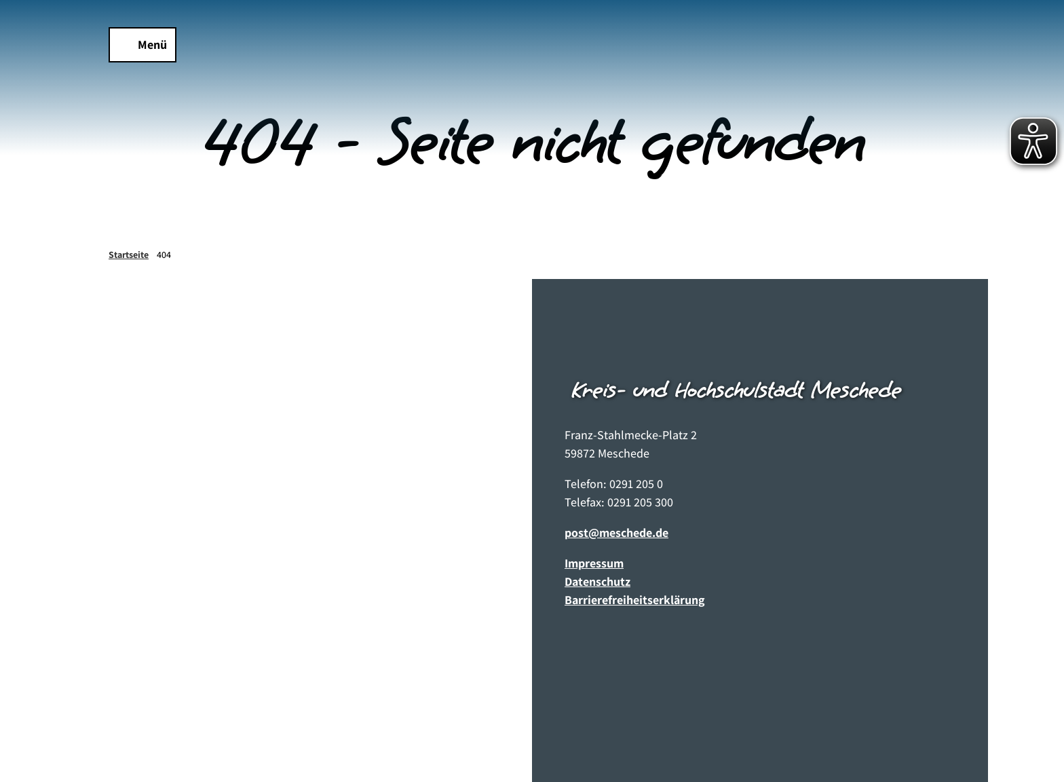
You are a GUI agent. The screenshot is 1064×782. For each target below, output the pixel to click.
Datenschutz (597, 581)
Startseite (129, 254)
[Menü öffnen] (142, 44)
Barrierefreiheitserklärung (635, 600)
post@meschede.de (616, 532)
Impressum (594, 563)
